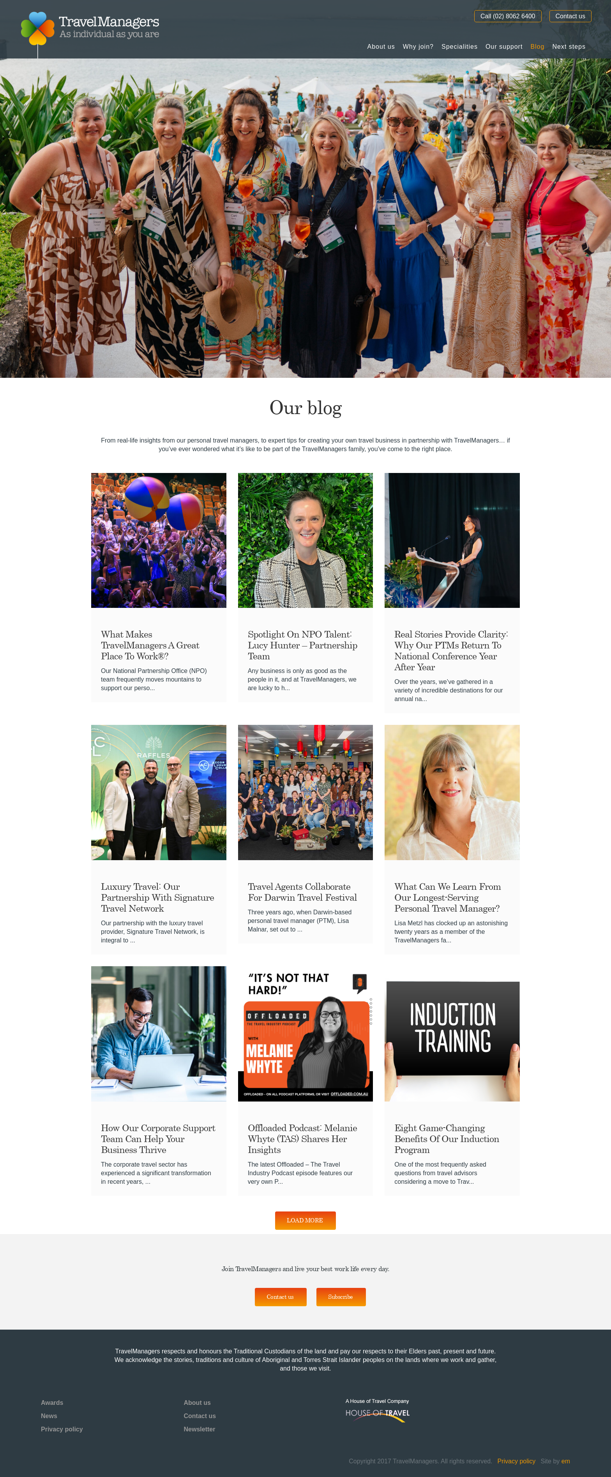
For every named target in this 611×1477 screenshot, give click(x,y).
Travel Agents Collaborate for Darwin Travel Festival (302, 892)
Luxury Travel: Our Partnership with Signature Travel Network (157, 897)
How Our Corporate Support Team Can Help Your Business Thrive (158, 1138)
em (566, 1461)
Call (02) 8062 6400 (507, 16)
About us (197, 1402)
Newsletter (199, 1429)
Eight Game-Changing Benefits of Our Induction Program (446, 1138)
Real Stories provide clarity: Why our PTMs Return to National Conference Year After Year (451, 650)
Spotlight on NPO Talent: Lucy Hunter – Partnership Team (302, 645)
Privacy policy (62, 1429)
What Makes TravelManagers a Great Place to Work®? (150, 645)
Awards (52, 1402)
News (49, 1416)
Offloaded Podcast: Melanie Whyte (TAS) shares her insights (302, 1138)
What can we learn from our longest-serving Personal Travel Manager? (447, 897)
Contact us (570, 16)
